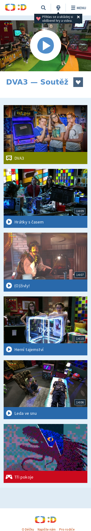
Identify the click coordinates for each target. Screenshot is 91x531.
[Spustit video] (45, 45)
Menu (77, 7)
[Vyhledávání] (43, 7)
